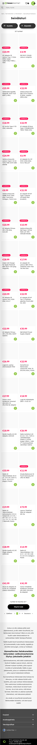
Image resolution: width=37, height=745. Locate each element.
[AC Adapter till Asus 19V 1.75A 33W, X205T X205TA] (10, 318)
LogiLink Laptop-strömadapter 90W (8, 366)
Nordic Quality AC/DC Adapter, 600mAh (9, 435)
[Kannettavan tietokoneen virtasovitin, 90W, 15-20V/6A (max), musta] (27, 351)
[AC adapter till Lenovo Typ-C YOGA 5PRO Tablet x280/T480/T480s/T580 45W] (10, 42)
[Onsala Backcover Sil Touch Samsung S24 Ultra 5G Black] (27, 460)
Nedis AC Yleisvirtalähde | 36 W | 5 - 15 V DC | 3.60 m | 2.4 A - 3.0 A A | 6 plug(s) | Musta (9, 477)
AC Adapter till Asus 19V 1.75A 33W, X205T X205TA (9, 334)
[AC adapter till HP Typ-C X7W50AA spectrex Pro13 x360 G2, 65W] (27, 284)
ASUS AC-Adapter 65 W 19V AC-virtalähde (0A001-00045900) (9, 588)
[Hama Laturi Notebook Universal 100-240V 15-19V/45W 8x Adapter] (10, 386)
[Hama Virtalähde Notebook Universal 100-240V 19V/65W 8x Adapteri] (27, 573)
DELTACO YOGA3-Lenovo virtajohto (26, 56)
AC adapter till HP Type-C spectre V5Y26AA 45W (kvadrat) (26, 196)
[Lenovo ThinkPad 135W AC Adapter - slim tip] (27, 497)
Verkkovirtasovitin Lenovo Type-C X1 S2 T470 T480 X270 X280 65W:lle (9, 161)
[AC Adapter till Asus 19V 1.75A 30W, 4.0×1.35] (10, 214)
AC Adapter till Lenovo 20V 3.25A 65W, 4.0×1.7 (8, 299)
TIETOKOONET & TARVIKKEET (13, 14)
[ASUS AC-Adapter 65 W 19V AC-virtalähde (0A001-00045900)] (10, 573)
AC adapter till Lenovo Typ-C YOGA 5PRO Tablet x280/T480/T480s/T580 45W (10, 59)
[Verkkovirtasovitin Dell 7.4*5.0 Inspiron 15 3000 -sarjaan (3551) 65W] (27, 78)
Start (2, 14)
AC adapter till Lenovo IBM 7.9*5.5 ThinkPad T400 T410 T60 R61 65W (27, 265)
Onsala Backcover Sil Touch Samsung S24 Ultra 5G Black (27, 476)
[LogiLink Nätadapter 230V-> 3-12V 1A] (27, 386)
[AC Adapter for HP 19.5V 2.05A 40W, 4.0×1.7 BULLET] (27, 145)
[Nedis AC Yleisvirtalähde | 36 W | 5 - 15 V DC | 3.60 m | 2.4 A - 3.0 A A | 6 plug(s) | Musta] (10, 460)
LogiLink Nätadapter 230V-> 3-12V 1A (27, 400)
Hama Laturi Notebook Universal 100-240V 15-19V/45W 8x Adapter (9, 402)
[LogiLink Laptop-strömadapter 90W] (10, 351)
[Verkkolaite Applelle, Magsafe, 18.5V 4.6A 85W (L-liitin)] (10, 78)
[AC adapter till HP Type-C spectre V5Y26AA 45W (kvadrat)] (27, 180)
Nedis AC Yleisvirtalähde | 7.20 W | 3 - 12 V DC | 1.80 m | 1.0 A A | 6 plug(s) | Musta (27, 554)
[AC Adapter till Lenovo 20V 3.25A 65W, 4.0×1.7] (10, 284)
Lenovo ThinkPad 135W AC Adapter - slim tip (26, 512)
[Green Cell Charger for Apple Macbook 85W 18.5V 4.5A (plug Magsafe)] (10, 249)
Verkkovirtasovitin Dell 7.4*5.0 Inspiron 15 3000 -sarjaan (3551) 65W (26, 94)
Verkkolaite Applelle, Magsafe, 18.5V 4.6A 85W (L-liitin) (9, 93)
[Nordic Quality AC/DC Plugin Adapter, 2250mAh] (10, 537)
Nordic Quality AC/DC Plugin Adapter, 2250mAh (9, 552)
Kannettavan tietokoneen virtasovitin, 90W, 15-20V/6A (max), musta (27, 367)
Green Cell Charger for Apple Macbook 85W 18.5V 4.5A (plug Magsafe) (9, 265)
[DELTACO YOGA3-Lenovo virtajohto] (27, 42)
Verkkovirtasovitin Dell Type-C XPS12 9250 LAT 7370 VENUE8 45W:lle (26, 231)
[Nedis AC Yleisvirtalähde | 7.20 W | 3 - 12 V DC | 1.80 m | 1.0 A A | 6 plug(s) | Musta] (27, 537)
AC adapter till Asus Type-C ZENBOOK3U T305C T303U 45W (27, 128)
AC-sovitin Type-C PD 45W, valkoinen (9, 127)
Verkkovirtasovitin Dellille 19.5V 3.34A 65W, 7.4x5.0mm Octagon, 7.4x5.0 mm (9, 196)
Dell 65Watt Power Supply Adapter (26, 333)
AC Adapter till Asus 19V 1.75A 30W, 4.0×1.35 (8, 230)
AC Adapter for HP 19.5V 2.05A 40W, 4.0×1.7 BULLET (26, 161)
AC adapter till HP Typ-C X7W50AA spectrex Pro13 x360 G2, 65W (26, 300)
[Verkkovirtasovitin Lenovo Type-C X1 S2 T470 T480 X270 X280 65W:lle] (10, 145)
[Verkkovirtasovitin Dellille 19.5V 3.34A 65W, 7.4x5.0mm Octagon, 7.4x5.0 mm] (10, 180)
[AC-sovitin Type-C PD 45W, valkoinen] (10, 112)
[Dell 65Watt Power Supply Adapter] (27, 318)
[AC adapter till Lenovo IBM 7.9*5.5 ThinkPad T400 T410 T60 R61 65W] (27, 249)
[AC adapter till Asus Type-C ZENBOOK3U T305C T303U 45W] (27, 112)
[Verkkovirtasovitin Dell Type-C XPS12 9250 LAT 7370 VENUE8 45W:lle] (27, 214)
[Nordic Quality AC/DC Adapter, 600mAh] (10, 420)
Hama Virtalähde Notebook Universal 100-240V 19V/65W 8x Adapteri (26, 589)
